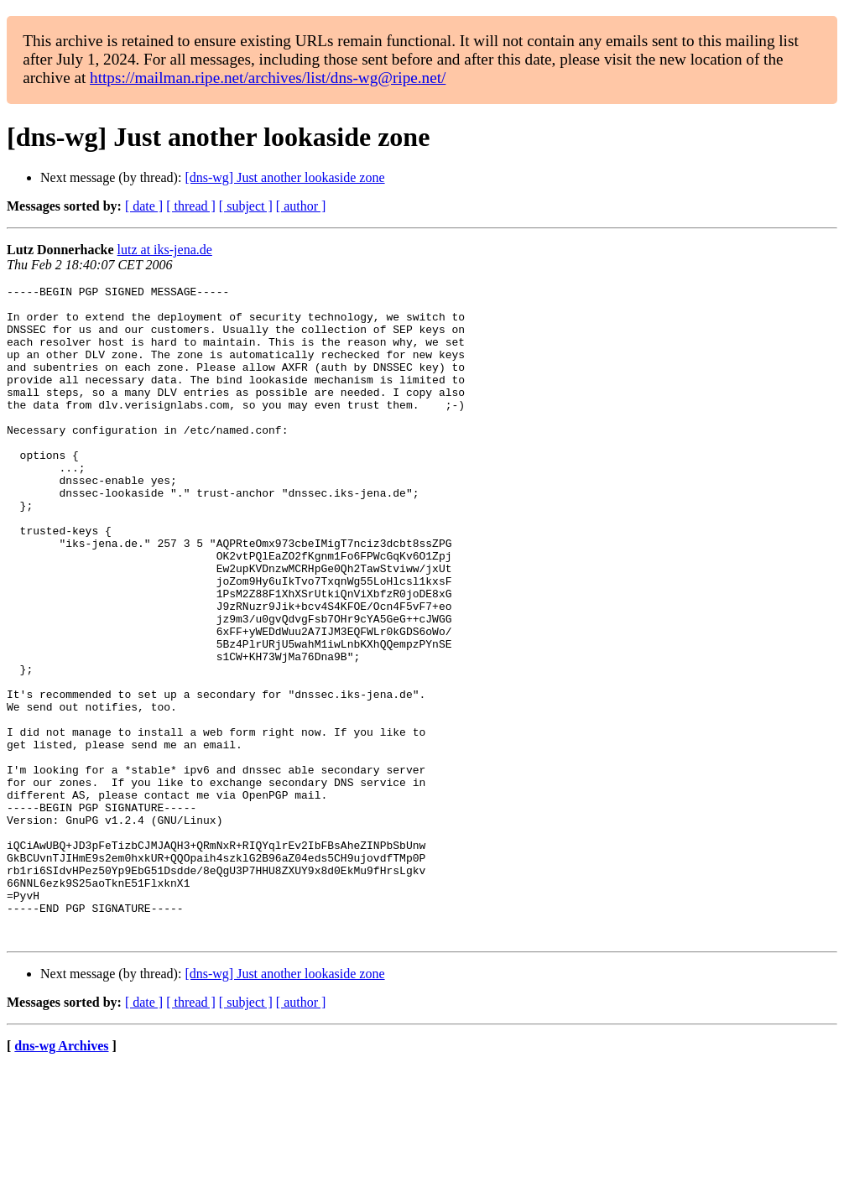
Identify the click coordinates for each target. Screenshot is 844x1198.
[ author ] (301, 206)
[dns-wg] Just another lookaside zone (284, 177)
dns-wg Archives (61, 1176)
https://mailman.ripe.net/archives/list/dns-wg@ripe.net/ (267, 77)
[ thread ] (191, 206)
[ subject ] (246, 206)
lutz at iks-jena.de (164, 249)
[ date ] (144, 206)
